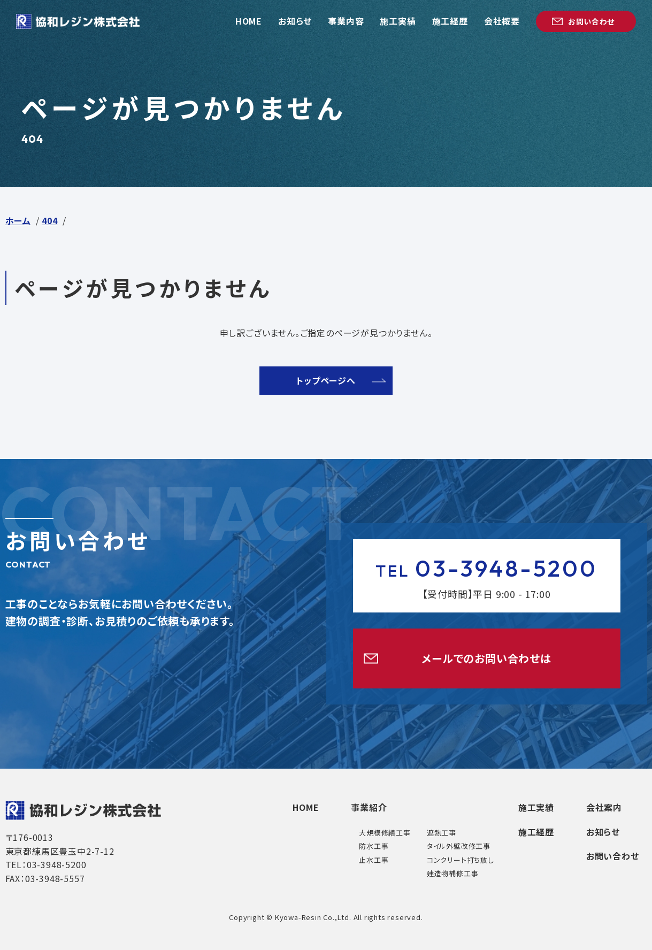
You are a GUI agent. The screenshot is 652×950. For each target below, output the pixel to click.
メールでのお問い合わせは (486, 658)
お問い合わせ (612, 855)
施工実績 (536, 807)
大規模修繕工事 (385, 833)
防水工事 (373, 846)
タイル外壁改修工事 (458, 846)
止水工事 (373, 860)
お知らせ (603, 831)
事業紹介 (369, 807)
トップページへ (326, 380)
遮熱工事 (441, 833)
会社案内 (604, 807)
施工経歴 (536, 831)
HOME (305, 807)
